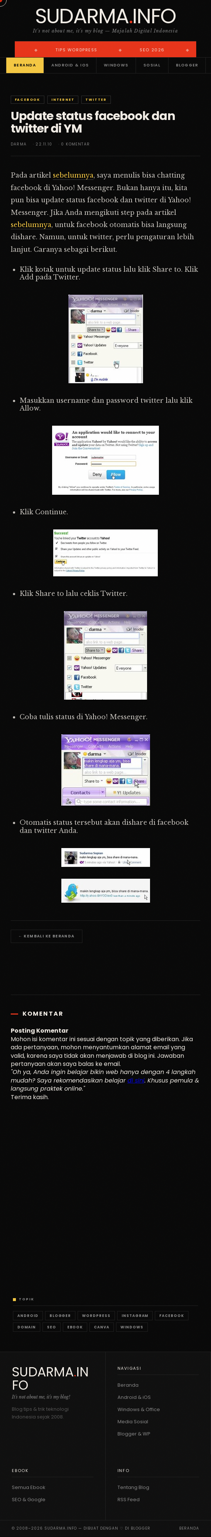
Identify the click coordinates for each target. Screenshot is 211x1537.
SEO (51, 1327)
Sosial (152, 65)
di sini (135, 1080)
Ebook (75, 1327)
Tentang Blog (133, 1487)
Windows (116, 65)
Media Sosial (133, 1421)
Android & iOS (70, 65)
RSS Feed (129, 1499)
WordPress (96, 1315)
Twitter (96, 99)
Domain (26, 1327)
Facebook (27, 99)
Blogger (187, 65)
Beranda (25, 65)
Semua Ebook (28, 1487)
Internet (62, 99)
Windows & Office (139, 1409)
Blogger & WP (134, 1433)
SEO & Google (28, 1499)
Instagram (135, 1315)
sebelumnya (73, 175)
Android (27, 1315)
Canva (101, 1327)
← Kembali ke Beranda (46, 936)
